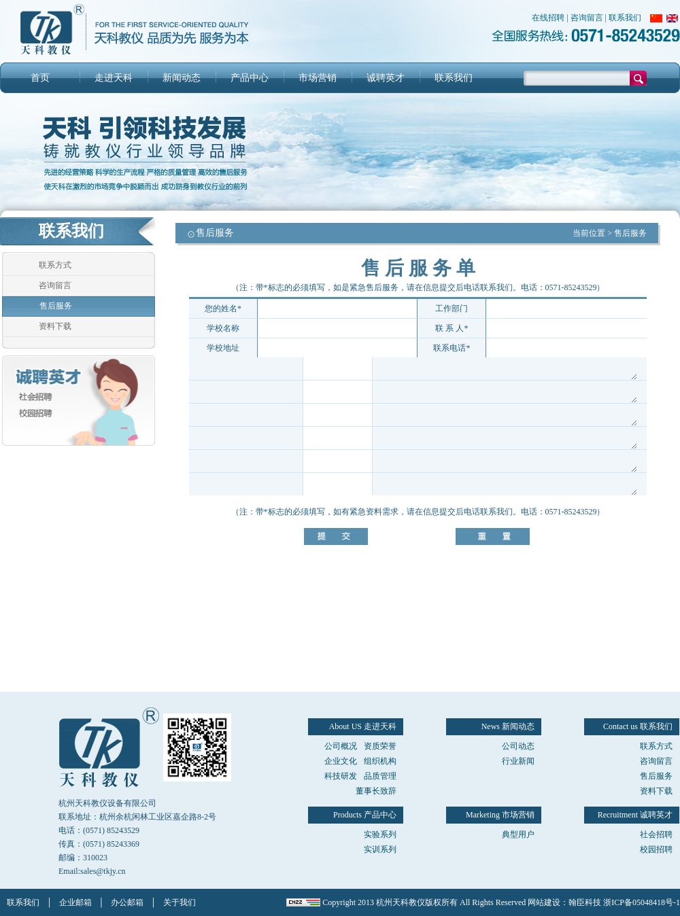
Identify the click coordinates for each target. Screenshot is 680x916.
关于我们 (179, 902)
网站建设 (544, 902)
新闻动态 (182, 78)
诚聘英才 (386, 78)
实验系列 (380, 834)
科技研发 (340, 776)
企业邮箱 (75, 902)
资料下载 (55, 326)
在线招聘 (548, 17)
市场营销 (318, 78)
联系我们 (625, 17)
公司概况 (340, 746)
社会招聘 (656, 834)
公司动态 (518, 746)
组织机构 (380, 761)
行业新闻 (518, 761)
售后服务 (55, 306)
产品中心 (250, 78)
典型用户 (518, 834)
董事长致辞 (376, 791)
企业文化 (340, 761)
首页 (40, 78)
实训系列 (380, 849)
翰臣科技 (584, 902)
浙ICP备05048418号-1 (641, 902)
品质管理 (380, 776)
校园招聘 (656, 849)
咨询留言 (587, 17)
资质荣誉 (380, 746)
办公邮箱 (127, 902)
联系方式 (55, 265)
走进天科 (114, 78)
